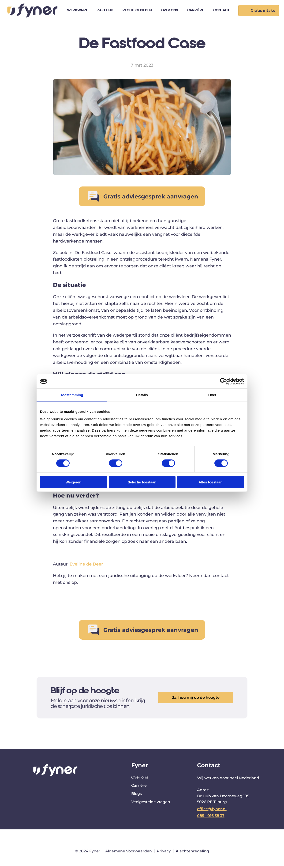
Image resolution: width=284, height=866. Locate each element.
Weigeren (73, 482)
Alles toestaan (211, 482)
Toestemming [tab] (71, 395)
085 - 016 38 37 (210, 815)
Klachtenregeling (192, 851)
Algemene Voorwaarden (128, 851)
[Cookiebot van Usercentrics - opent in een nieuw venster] (223, 381)
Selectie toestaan (142, 482)
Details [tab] (142, 395)
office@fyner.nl (212, 809)
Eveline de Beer (86, 564)
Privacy (164, 851)
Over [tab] (212, 395)
